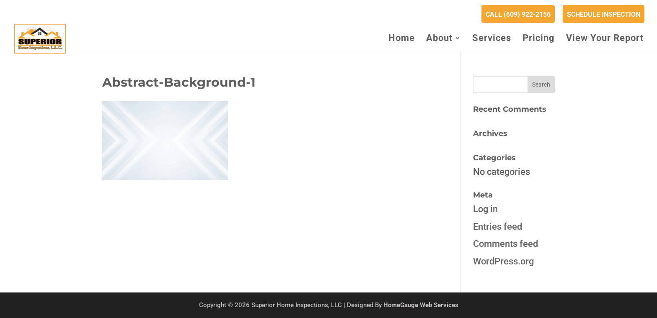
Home (401, 39)
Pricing (538, 39)
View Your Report (605, 39)
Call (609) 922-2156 (518, 14)
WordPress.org (503, 261)
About (439, 39)
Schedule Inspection (603, 14)
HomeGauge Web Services (420, 305)
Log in (485, 209)
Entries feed (497, 226)
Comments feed (505, 243)
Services (491, 39)
